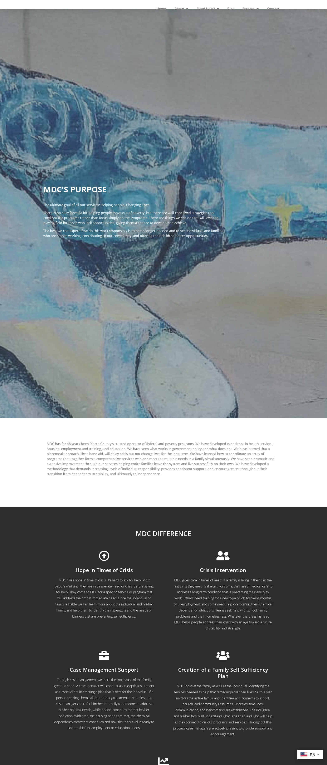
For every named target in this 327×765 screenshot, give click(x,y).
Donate (251, 9)
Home (161, 8)
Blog (230, 8)
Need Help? (208, 9)
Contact (273, 8)
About (181, 9)
